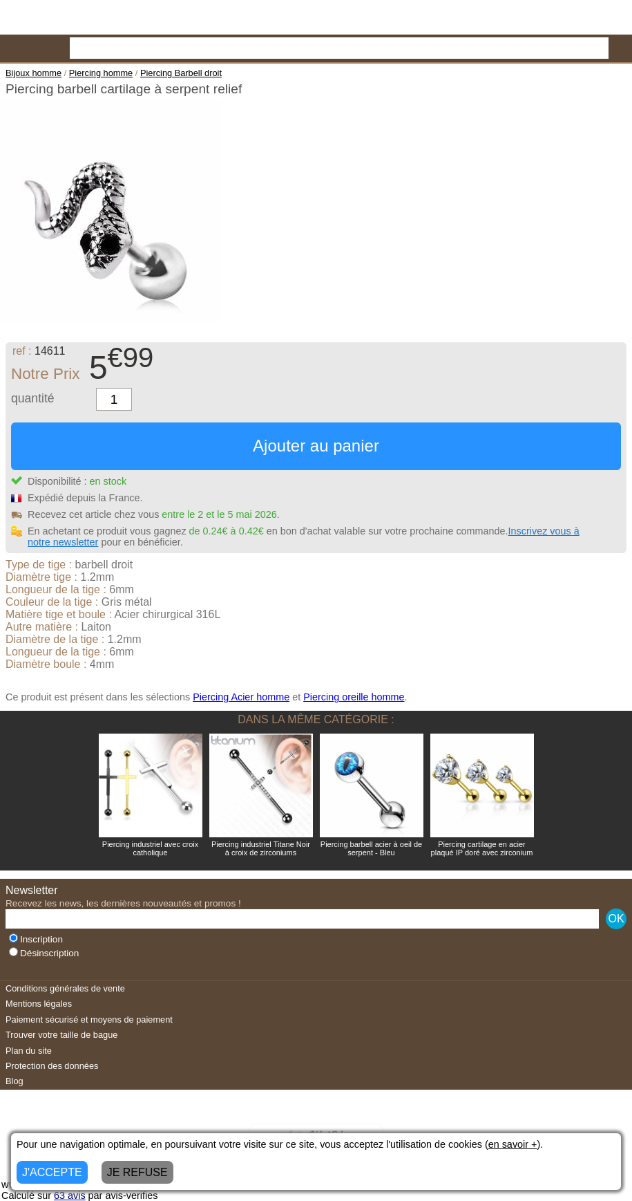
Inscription (36, 939)
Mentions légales (39, 1003)
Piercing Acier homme (241, 696)
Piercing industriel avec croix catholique (150, 848)
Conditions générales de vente (65, 988)
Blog (14, 1081)
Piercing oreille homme (353, 696)
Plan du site (29, 1050)
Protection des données (52, 1066)
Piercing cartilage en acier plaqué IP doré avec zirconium (482, 848)
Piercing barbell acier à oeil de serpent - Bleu (371, 848)
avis (70, 1195)
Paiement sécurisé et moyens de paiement (89, 1019)
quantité (33, 398)
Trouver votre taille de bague (61, 1035)
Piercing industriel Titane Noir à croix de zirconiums (260, 848)
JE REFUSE (137, 1172)
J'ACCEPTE (52, 1172)
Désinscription (44, 953)
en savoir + (512, 1144)
